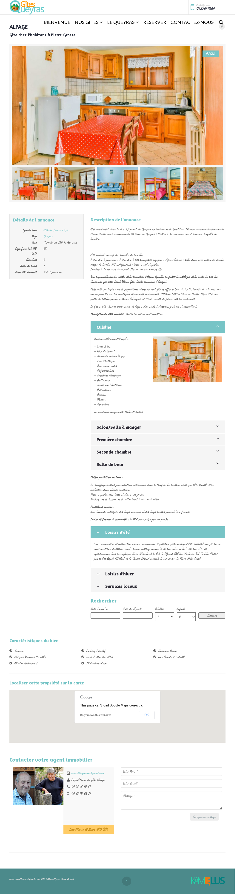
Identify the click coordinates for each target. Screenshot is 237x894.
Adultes (159, 608)
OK (147, 715)
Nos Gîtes (87, 22)
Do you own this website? (95, 715)
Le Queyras (121, 22)
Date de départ (132, 608)
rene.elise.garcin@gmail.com (87, 773)
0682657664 (205, 8)
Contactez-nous (192, 22)
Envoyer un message (204, 817)
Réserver (154, 22)
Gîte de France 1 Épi (56, 230)
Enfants (181, 608)
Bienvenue (57, 22)
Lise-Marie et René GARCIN (88, 829)
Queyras (48, 236)
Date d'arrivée (99, 608)
